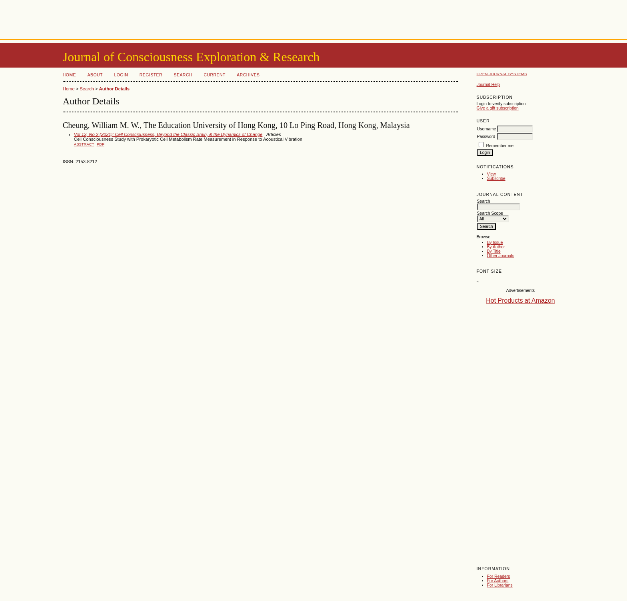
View (491, 174)
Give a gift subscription (498, 108)
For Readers (498, 576)
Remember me (500, 146)
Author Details (114, 88)
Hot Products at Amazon (520, 300)
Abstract (84, 144)
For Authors (498, 581)
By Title (494, 251)
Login (121, 75)
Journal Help (488, 84)
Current (214, 75)
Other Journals (500, 256)
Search (183, 75)
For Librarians (500, 585)
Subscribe (496, 178)
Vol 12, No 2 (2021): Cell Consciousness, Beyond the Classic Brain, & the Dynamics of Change (168, 134)
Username (486, 129)
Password (486, 136)
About (95, 75)
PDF (100, 144)
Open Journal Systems (502, 74)
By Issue (495, 242)
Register (151, 75)
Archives (248, 75)
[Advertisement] (313, 18)
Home (69, 75)
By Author (496, 247)
